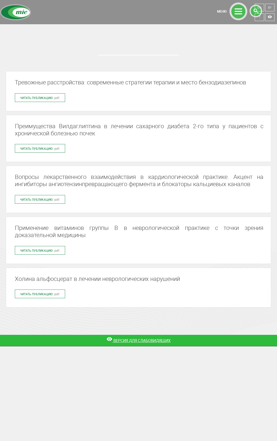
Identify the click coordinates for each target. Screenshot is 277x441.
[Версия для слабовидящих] (138, 340)
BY (270, 7)
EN (259, 7)
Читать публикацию (40, 98)
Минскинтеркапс (15, 12)
